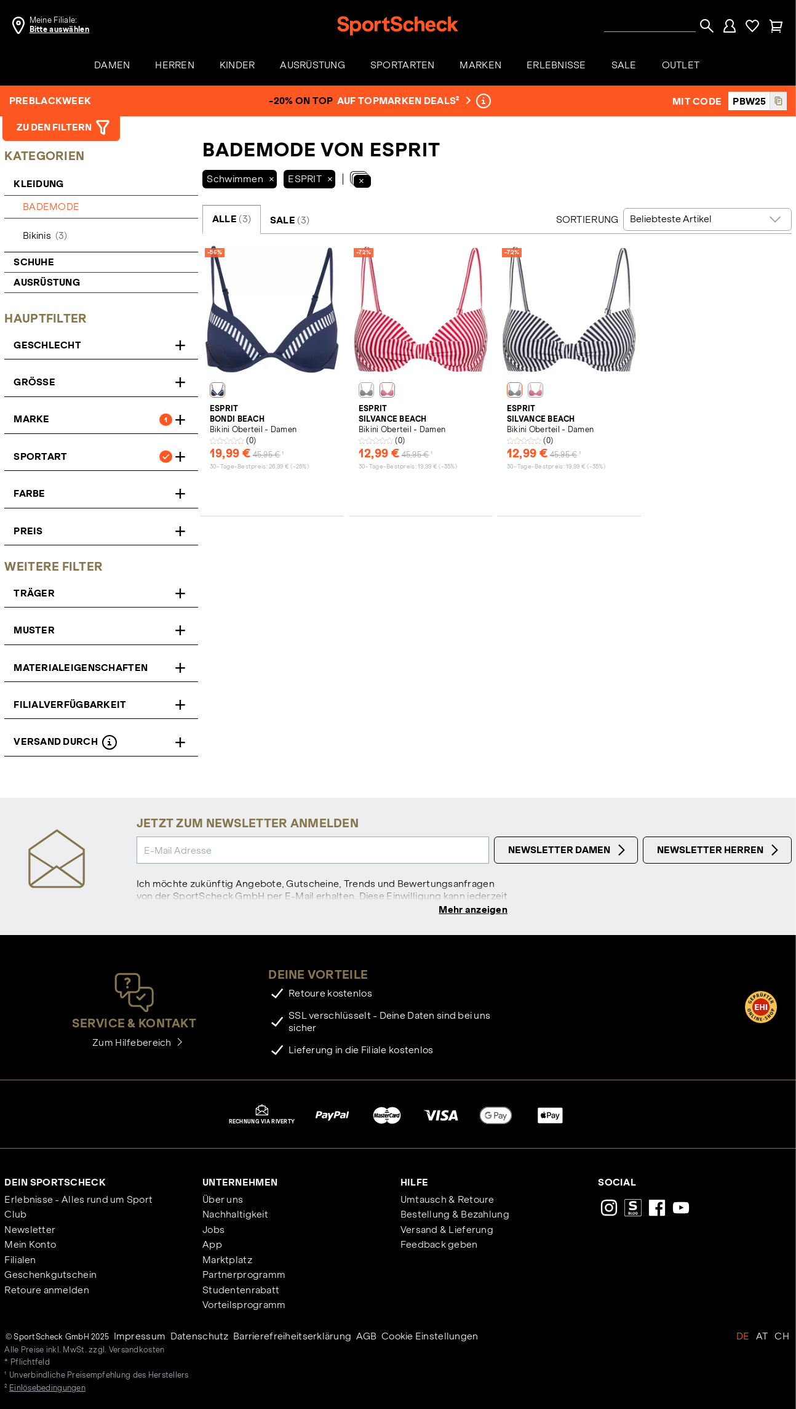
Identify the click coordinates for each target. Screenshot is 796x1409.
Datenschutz (199, 1336)
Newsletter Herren (719, 850)
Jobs (213, 1230)
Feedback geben (439, 1245)
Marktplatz (227, 1260)
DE (743, 1336)
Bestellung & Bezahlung (454, 1215)
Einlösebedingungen (47, 1389)
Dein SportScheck (54, 1183)
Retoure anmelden (46, 1290)
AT (762, 1336)
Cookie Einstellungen (430, 1336)
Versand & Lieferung (446, 1230)
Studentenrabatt (240, 1290)
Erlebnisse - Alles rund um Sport (78, 1200)
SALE (289, 220)
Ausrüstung (47, 282)
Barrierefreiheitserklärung (292, 1336)
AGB (366, 1336)
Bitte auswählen (59, 29)
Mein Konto (30, 1245)
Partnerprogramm (243, 1276)
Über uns (222, 1200)
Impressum (140, 1336)
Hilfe (414, 1183)
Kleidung (40, 184)
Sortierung (587, 219)
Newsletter (29, 1230)
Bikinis (45, 235)
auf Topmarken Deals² (402, 100)
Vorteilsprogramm (243, 1306)
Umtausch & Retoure (447, 1200)
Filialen (20, 1260)
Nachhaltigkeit (235, 1215)
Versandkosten (137, 1350)
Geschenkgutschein (50, 1276)
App (212, 1245)
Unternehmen (239, 1183)
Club (15, 1215)
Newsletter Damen (568, 850)
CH (781, 1336)
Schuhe (34, 262)
